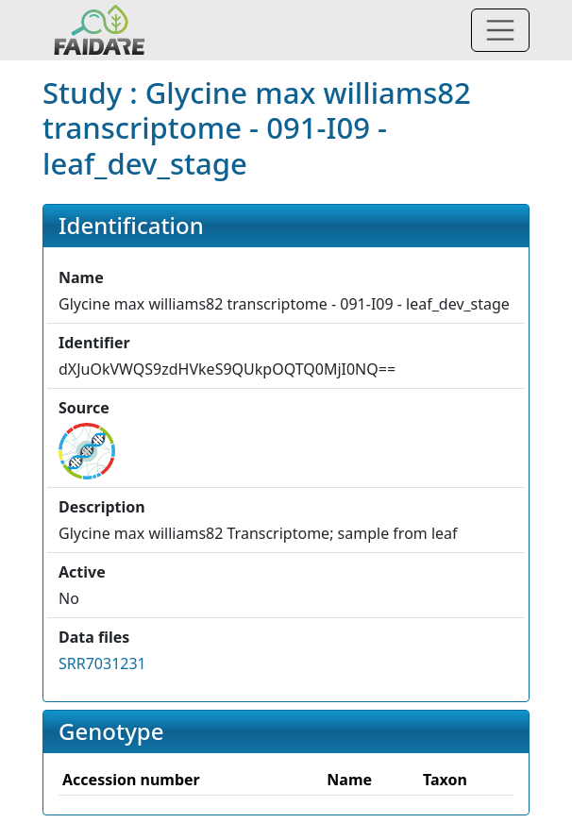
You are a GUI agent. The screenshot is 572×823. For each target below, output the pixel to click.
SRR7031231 (102, 663)
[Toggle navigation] (500, 30)
